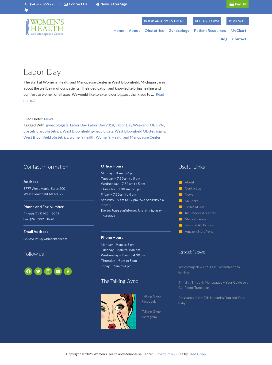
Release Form (207, 21)
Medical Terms (195, 219)
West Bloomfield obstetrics (45, 137)
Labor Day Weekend (132, 125)
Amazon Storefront (199, 231)
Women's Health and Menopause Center (128, 137)
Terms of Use (195, 207)
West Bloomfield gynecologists (88, 131)
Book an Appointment (164, 21)
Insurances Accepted (201, 213)
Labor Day (42, 71)
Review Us (237, 21)
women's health (82, 137)
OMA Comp (197, 354)
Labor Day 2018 (101, 125)
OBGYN (157, 125)
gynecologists (57, 125)
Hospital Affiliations (199, 225)
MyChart (191, 201)
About (189, 182)
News (48, 119)
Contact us (193, 188)
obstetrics (53, 131)
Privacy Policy (165, 354)
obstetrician (33, 131)
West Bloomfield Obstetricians (140, 131)
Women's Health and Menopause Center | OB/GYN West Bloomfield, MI (44, 27)
